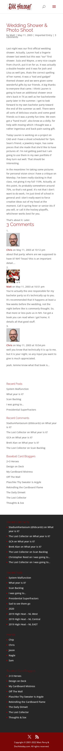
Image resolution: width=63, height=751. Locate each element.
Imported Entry (43, 35)
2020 (11, 608)
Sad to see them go (19, 603)
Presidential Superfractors (21, 409)
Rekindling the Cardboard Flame (24, 487)
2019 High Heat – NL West (23, 613)
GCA (8, 437)
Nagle (12, 655)
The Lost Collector (16, 497)
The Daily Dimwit (15, 492)
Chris (9, 249)
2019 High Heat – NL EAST (23, 624)
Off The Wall (13, 476)
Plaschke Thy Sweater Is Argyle (23, 482)
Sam (11, 660)
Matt (12, 35)
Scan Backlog (13, 399)
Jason (12, 650)
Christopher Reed (19, 557)
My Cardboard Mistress (19, 471)
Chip (11, 639)
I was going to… (15, 404)
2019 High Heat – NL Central (24, 619)
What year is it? (15, 394)
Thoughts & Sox (15, 502)
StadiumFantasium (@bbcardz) (23, 423)
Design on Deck (15, 466)
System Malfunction (17, 388)
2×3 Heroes (12, 461)
